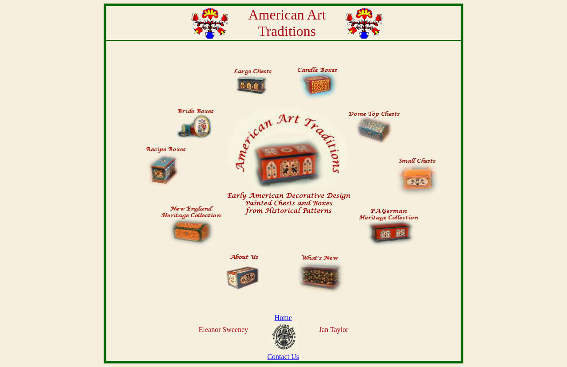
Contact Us (283, 356)
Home (283, 317)
